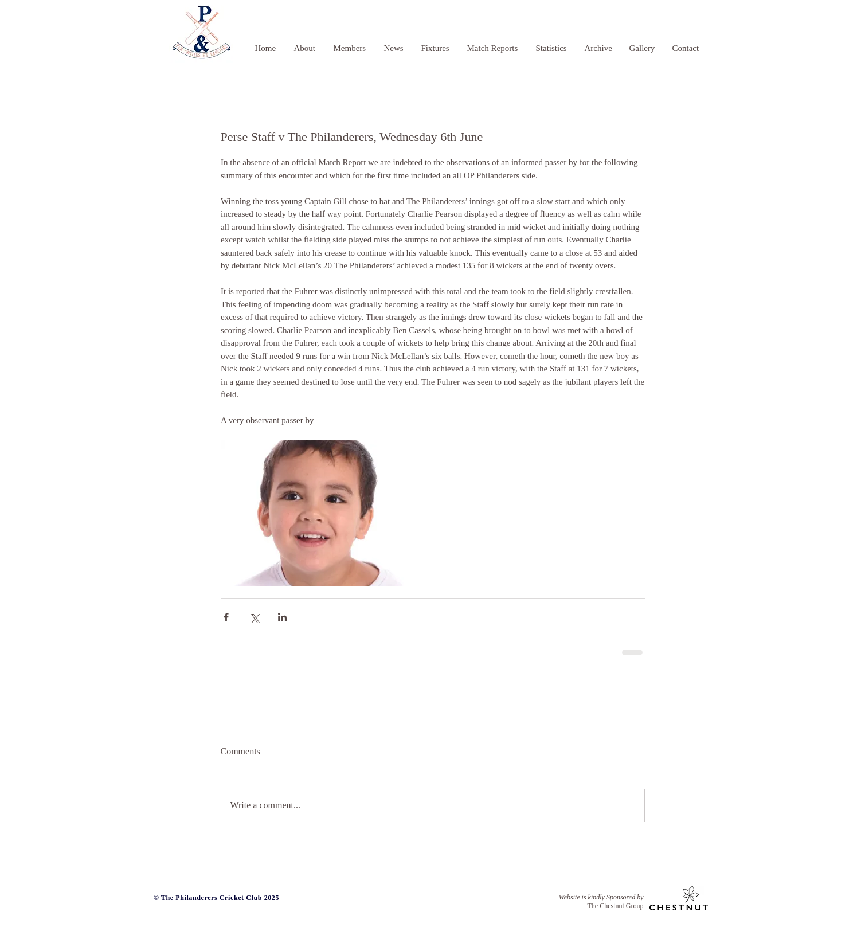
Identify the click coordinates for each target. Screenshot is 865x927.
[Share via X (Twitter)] (254, 617)
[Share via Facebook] (226, 617)
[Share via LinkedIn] (282, 617)
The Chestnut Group (616, 906)
